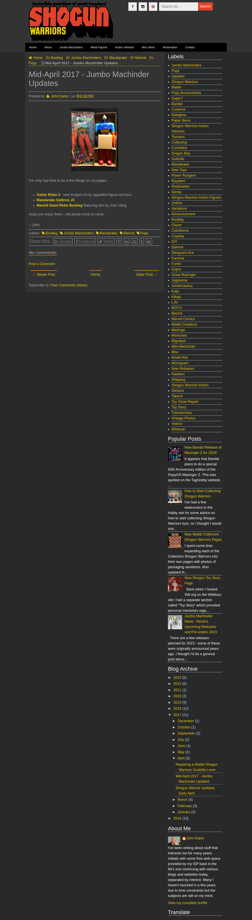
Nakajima (178, 115)
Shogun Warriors (184, 82)
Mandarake (108, 233)
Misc (175, 352)
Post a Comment (42, 264)
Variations (179, 208)
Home (95, 275)
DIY (174, 242)
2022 (177, 684)
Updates (178, 76)
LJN (174, 302)
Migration (178, 341)
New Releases (182, 369)
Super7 (177, 98)
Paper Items (181, 120)
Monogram (179, 363)
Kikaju (176, 297)
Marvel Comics (183, 319)
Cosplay (177, 236)
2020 (177, 696)
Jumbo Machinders (71, 47)
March (183, 800)
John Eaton (195, 838)
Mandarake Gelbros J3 (55, 200)
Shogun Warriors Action (189, 385)
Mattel (176, 87)
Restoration (180, 186)
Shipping (178, 380)
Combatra (179, 148)
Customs (178, 109)
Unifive (176, 203)
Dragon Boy (180, 153)
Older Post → (146, 275)
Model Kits (179, 357)
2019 (177, 702)
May (181, 752)
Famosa (177, 258)
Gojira (176, 269)
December (186, 721)
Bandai (177, 104)
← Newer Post (43, 275)
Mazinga (178, 330)
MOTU (176, 308)
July (181, 740)
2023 (177, 678)
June (182, 746)
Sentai (176, 192)
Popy (144, 233)
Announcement (183, 214)
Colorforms (180, 231)
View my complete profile (187, 903)
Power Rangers (183, 175)
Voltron (177, 424)
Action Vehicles (124, 47)
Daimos (177, 247)
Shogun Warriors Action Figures (196, 197)
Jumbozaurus (182, 286)
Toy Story (178, 407)
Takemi (177, 396)
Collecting (179, 142)
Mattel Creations (184, 324)
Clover (176, 225)
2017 (177, 715)
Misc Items (148, 47)
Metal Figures (99, 47)
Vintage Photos (183, 418)
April (181, 758)
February (185, 806)
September (187, 733)
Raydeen (178, 181)
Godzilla (177, 159)
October (184, 727)
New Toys (179, 170)
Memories (179, 335)
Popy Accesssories (186, 93)
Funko (176, 264)
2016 (177, 818)
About (48, 47)
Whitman (178, 429)
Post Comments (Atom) (68, 285)
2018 (177, 708)
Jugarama (179, 280)
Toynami (178, 137)
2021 (177, 690)
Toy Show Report (184, 402)
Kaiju (175, 291)
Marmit (128, 233)
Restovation (170, 47)
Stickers (177, 391)
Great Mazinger (183, 275)
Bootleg (51, 233)
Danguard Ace (182, 253)
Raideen (178, 374)
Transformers (181, 413)
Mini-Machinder (183, 346)
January (184, 812)
